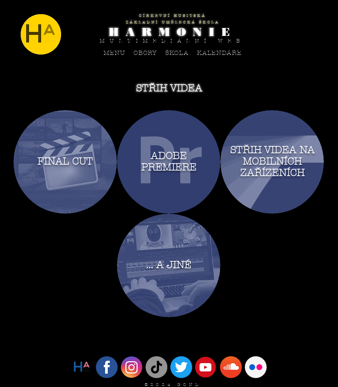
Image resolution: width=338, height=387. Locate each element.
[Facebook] (107, 367)
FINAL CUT (65, 161)
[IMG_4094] (181, 367)
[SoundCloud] (231, 367)
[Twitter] (82, 367)
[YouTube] (206, 367)
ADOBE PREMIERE (168, 161)
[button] (145, 53)
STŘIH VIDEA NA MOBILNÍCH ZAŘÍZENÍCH (272, 161)
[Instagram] (131, 367)
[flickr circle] (256, 367)
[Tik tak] (156, 367)
